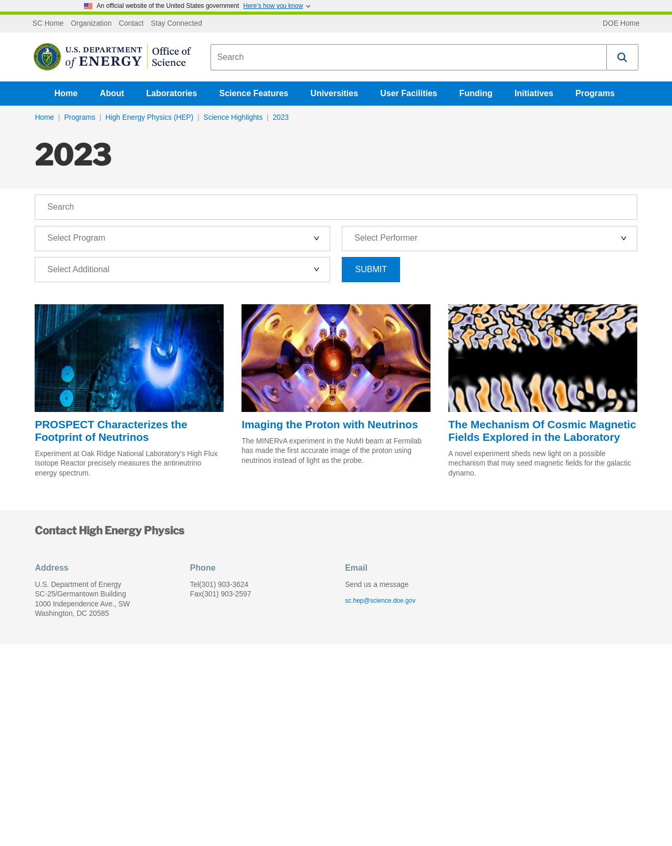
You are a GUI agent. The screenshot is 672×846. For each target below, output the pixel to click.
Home (66, 93)
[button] (622, 57)
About (112, 93)
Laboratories (171, 93)
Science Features (254, 93)
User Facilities (408, 93)
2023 (280, 117)
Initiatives (533, 93)
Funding (475, 93)
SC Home (48, 23)
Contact (131, 23)
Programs (595, 93)
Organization (91, 23)
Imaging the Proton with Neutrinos (330, 424)
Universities (334, 93)
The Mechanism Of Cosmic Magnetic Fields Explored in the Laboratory (542, 430)
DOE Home (621, 23)
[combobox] (408, 57)
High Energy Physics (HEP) (150, 117)
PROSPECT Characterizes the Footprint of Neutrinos (111, 430)
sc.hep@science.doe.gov (380, 600)
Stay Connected (176, 23)
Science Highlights (233, 117)
